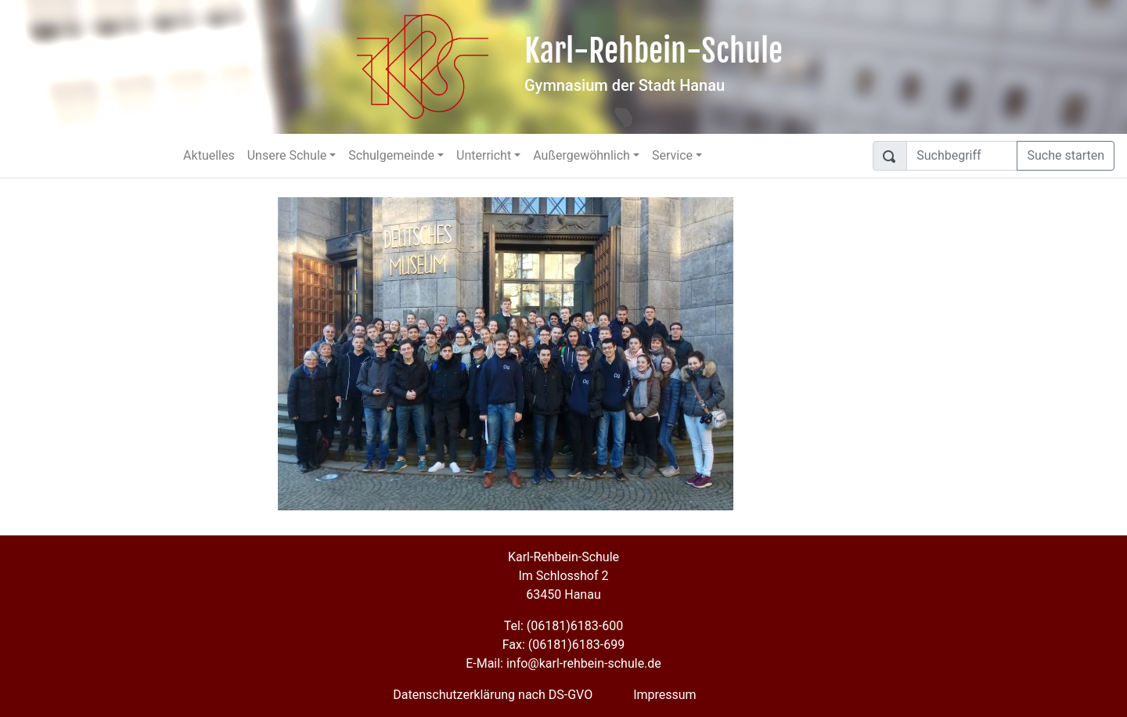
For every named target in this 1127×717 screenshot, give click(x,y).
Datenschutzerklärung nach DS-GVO (492, 694)
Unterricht (483, 155)
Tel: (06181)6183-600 (563, 625)
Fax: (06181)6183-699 (563, 644)
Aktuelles (209, 155)
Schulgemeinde (391, 155)
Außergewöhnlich (581, 155)
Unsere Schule (287, 155)
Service (672, 155)
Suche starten (1065, 155)
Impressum (665, 694)
